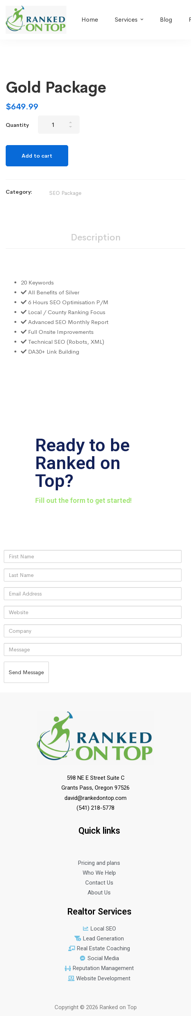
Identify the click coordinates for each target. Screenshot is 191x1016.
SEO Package (65, 193)
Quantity (17, 125)
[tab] (96, 238)
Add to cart (37, 155)
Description (96, 237)
